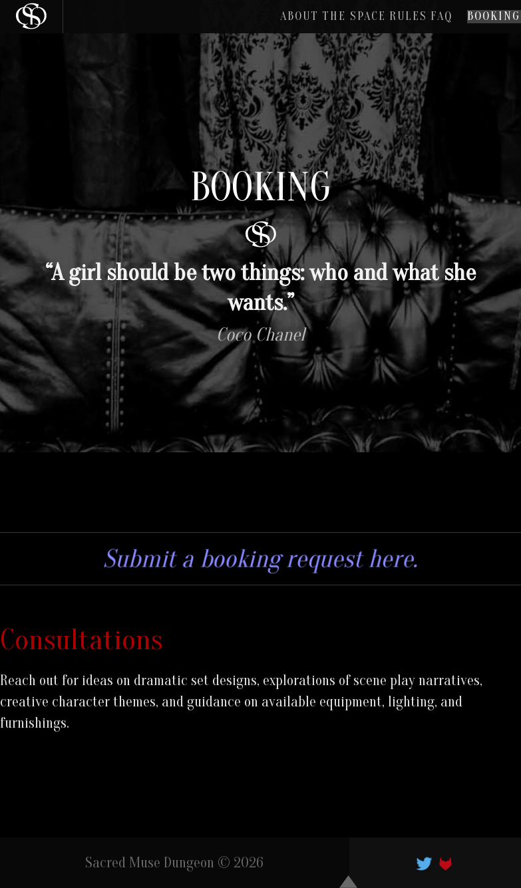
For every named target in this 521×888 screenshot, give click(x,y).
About (215, 23)
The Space (288, 23)
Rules (361, 23)
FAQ (412, 23)
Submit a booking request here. (260, 558)
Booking (483, 23)
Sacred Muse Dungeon (149, 862)
